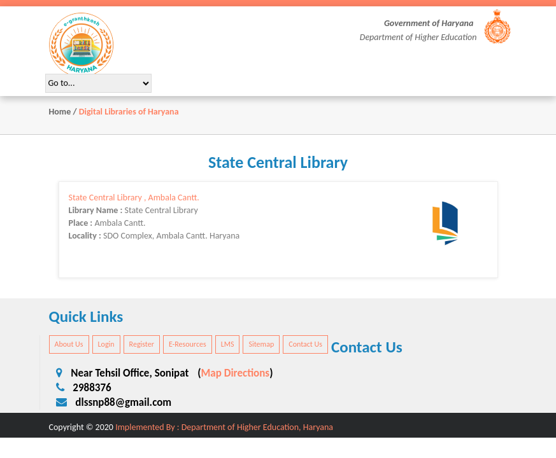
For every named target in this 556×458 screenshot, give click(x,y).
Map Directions (235, 373)
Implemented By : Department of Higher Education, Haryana (224, 427)
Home (60, 111)
